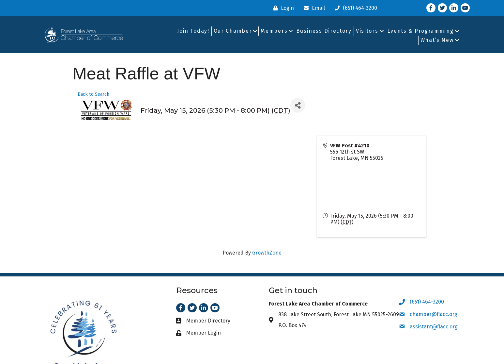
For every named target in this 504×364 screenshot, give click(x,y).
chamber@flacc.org (433, 314)
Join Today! (193, 31)
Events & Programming (420, 31)
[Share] (297, 105)
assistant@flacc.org (434, 326)
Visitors (367, 31)
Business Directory (324, 31)
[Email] (312, 8)
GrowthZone (267, 253)
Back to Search (93, 94)
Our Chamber (233, 31)
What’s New (437, 40)
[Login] (282, 8)
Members (274, 31)
